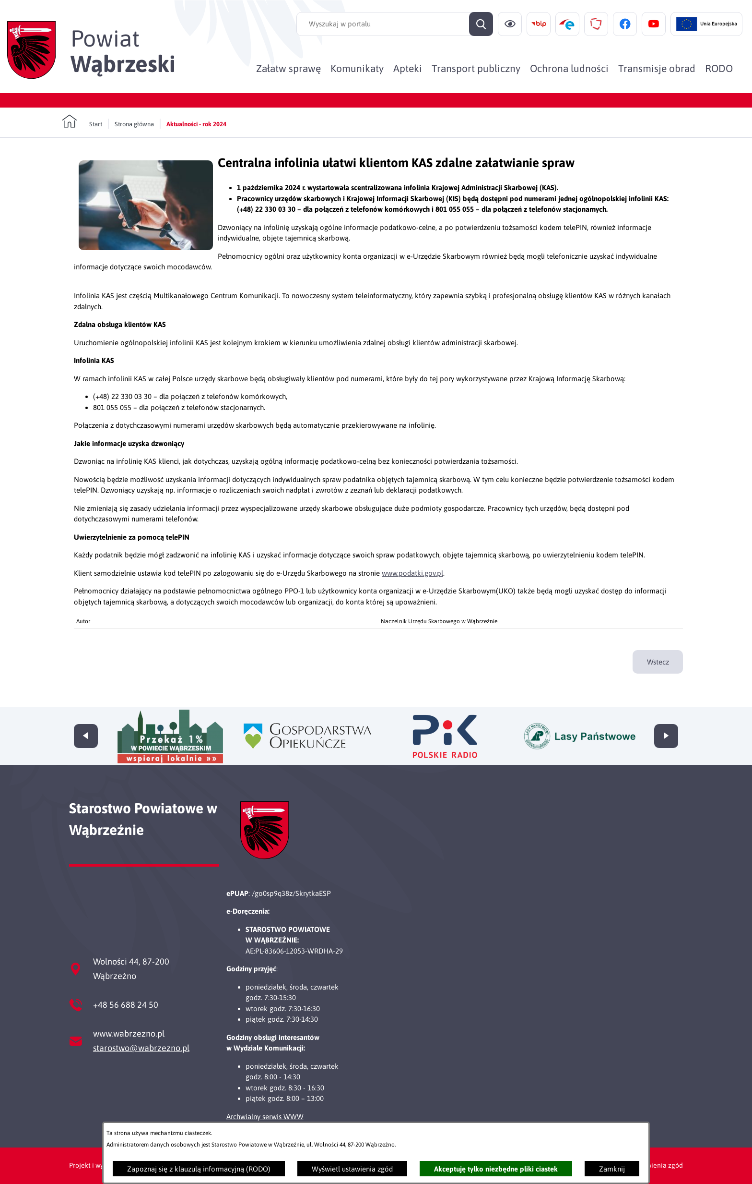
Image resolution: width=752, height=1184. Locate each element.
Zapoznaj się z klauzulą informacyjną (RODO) (198, 1169)
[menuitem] (288, 68)
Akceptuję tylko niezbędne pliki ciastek (496, 1169)
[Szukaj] (481, 24)
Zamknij (612, 1169)
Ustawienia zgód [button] (658, 1165)
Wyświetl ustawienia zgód (352, 1169)
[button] (146, 247)
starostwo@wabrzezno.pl (141, 1048)
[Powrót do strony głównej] (82, 121)
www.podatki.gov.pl (412, 573)
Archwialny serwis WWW (265, 1116)
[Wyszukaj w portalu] (394, 24)
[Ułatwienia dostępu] (510, 24)
